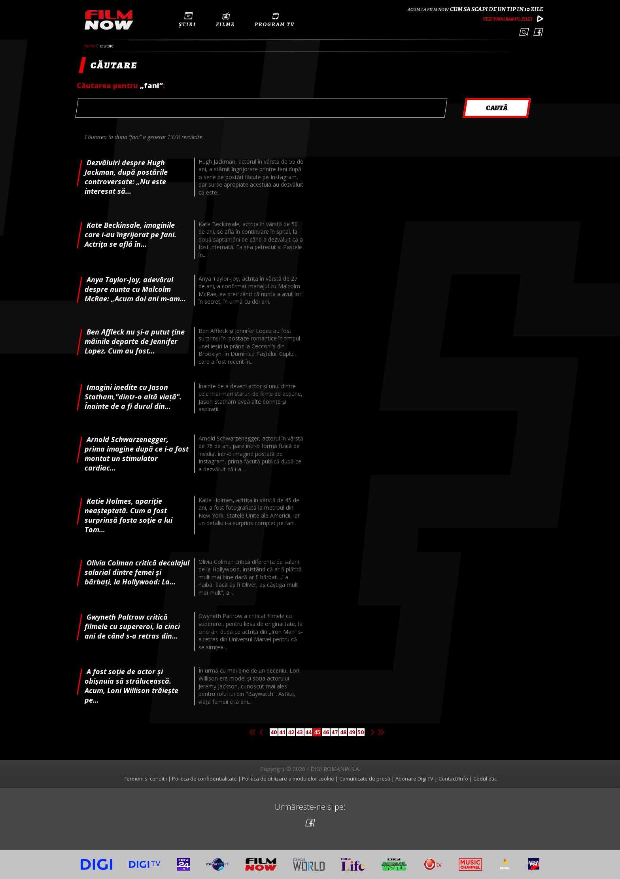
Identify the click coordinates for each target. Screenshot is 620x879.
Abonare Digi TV (414, 778)
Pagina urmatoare (372, 732)
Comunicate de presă (364, 778)
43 (300, 732)
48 (343, 732)
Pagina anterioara (261, 732)
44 (308, 732)
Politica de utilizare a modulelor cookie (288, 778)
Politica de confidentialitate (204, 778)
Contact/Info (453, 778)
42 (291, 732)
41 (282, 732)
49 (352, 732)
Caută (524, 32)
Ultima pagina (381, 732)
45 (317, 732)
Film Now (109, 20)
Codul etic (485, 778)
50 (360, 732)
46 (326, 732)
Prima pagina (252, 732)
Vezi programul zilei (507, 19)
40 (273, 732)
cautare (106, 46)
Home (90, 46)
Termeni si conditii (145, 778)
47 (334, 732)
